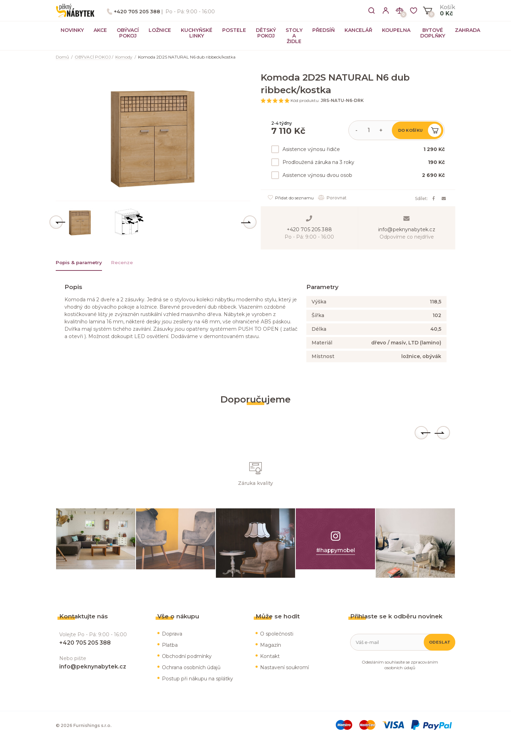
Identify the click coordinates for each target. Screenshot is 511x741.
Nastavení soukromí (284, 668)
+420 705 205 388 (137, 11)
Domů (62, 57)
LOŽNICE (160, 30)
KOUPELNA (396, 30)
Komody (123, 57)
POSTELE (234, 30)
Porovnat (333, 197)
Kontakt (270, 657)
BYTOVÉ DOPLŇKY (432, 33)
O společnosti (276, 635)
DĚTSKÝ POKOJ (266, 33)
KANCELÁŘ (358, 30)
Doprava (172, 635)
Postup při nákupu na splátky (197, 680)
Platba (170, 646)
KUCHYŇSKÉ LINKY (196, 33)
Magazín (270, 646)
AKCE (100, 30)
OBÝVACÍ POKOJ (128, 33)
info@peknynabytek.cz (406, 229)
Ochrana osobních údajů (191, 668)
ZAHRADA (467, 30)
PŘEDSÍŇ (323, 30)
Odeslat (439, 643)
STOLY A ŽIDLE (294, 35)
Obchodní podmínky (187, 657)
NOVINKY (72, 30)
